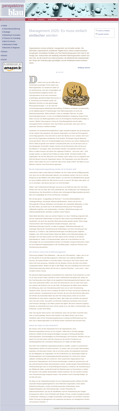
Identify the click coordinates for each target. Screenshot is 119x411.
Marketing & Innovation (11, 35)
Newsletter (52, 19)
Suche (4, 60)
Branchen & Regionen (11, 48)
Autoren (41, 19)
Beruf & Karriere (8, 41)
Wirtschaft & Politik (9, 44)
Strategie (6, 32)
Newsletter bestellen (103, 34)
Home (29, 19)
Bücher (4, 56)
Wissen (4, 52)
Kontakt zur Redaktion (104, 30)
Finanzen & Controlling (11, 38)
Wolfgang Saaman (84, 67)
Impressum (75, 19)
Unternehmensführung (11, 29)
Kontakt (64, 19)
